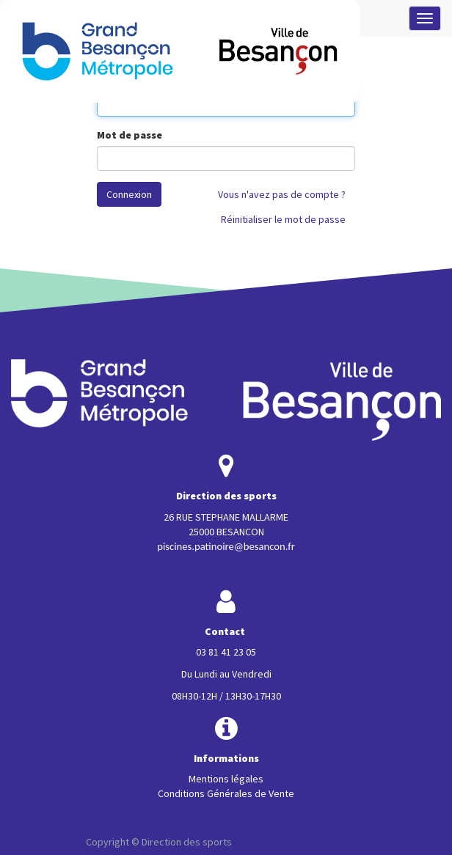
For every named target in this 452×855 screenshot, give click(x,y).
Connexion (129, 194)
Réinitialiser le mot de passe (283, 219)
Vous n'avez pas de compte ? (282, 194)
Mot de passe (129, 135)
